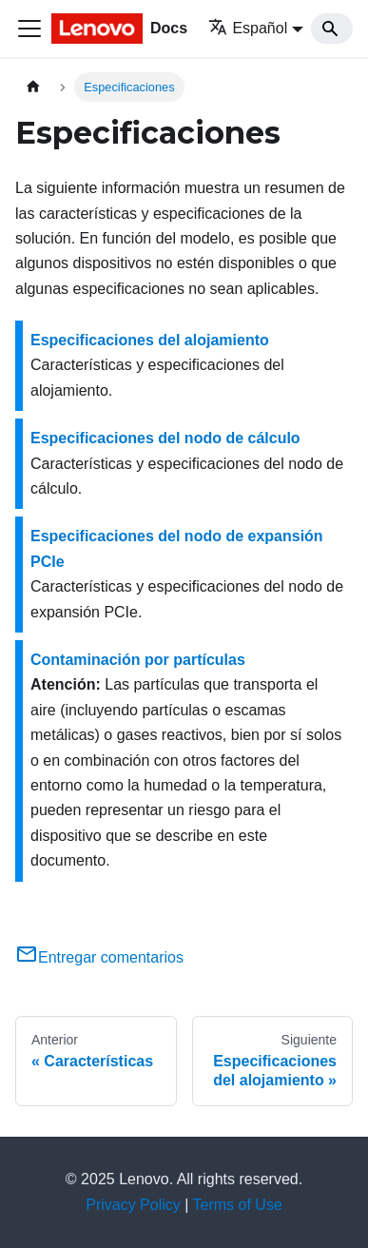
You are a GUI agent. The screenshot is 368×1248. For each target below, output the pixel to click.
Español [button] (247, 28)
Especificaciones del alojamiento (149, 340)
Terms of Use (237, 1205)
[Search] (332, 28)
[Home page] (33, 87)
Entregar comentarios (99, 957)
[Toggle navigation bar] (29, 28)
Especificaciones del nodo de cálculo (165, 438)
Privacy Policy (133, 1205)
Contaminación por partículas (137, 660)
